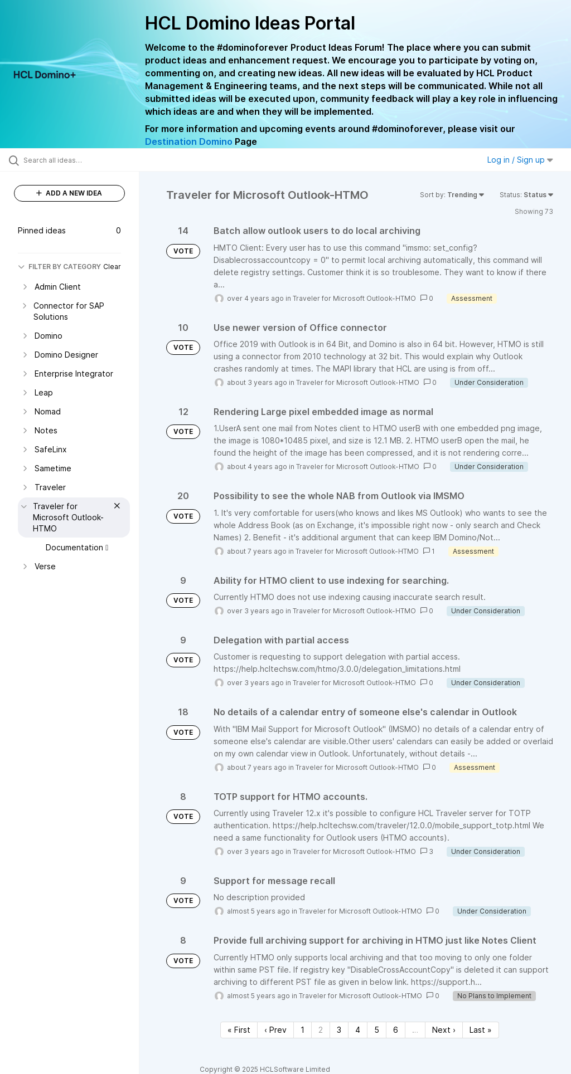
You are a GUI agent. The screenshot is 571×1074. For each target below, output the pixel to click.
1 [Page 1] (302, 1029)
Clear (112, 266)
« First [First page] (239, 1029)
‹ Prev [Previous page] (275, 1029)
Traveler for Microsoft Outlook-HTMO (354, 298)
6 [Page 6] (395, 1029)
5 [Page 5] (376, 1029)
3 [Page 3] (339, 1029)
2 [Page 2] (320, 1029)
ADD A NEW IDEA (69, 193)
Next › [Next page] (444, 1029)
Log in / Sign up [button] (520, 159)
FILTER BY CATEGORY (59, 266)
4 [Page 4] (357, 1029)
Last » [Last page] (481, 1029)
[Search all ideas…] (75, 160)
